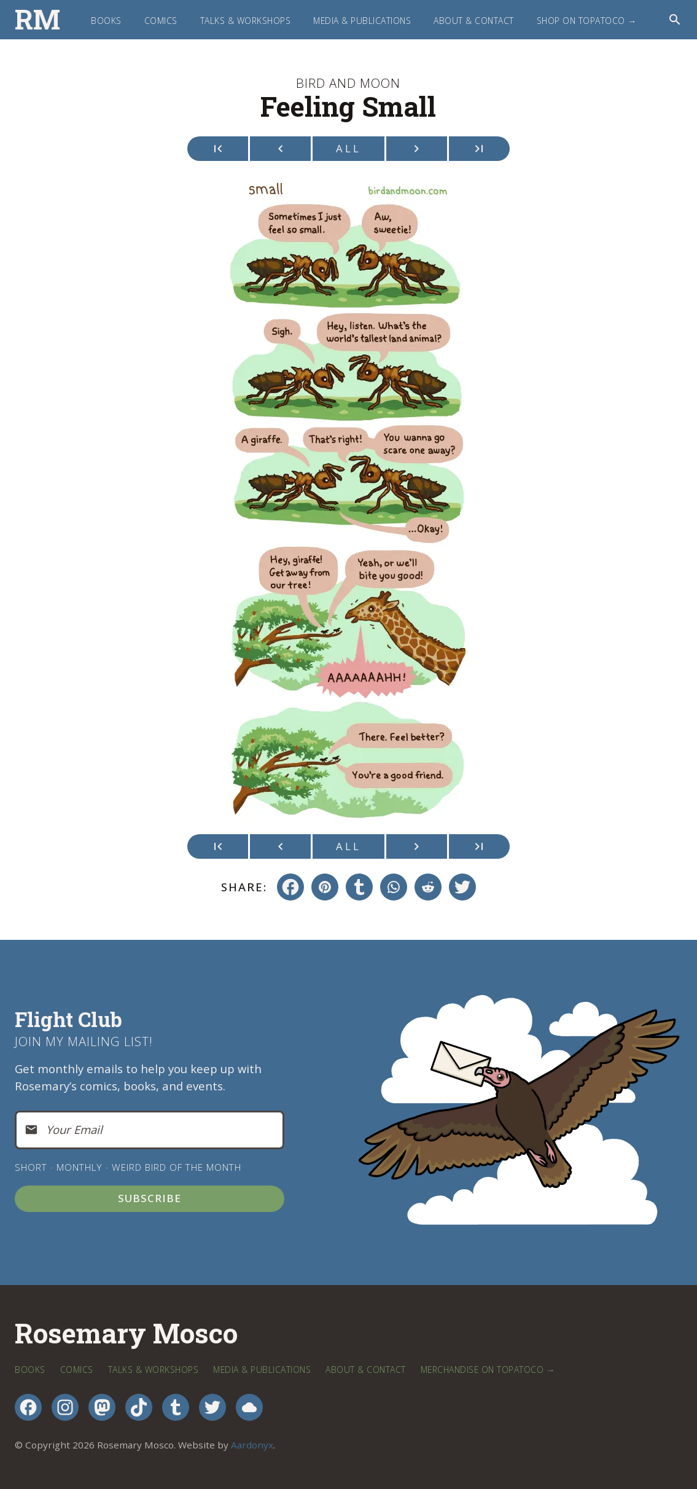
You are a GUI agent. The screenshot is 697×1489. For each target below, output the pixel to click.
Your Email (74, 1129)
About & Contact (474, 20)
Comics (160, 20)
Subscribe (149, 1198)
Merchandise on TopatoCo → (488, 1369)
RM (37, 19)
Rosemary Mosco (126, 1333)
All (348, 148)
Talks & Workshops (245, 20)
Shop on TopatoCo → (587, 20)
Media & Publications (362, 20)
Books (106, 20)
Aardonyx (252, 1445)
